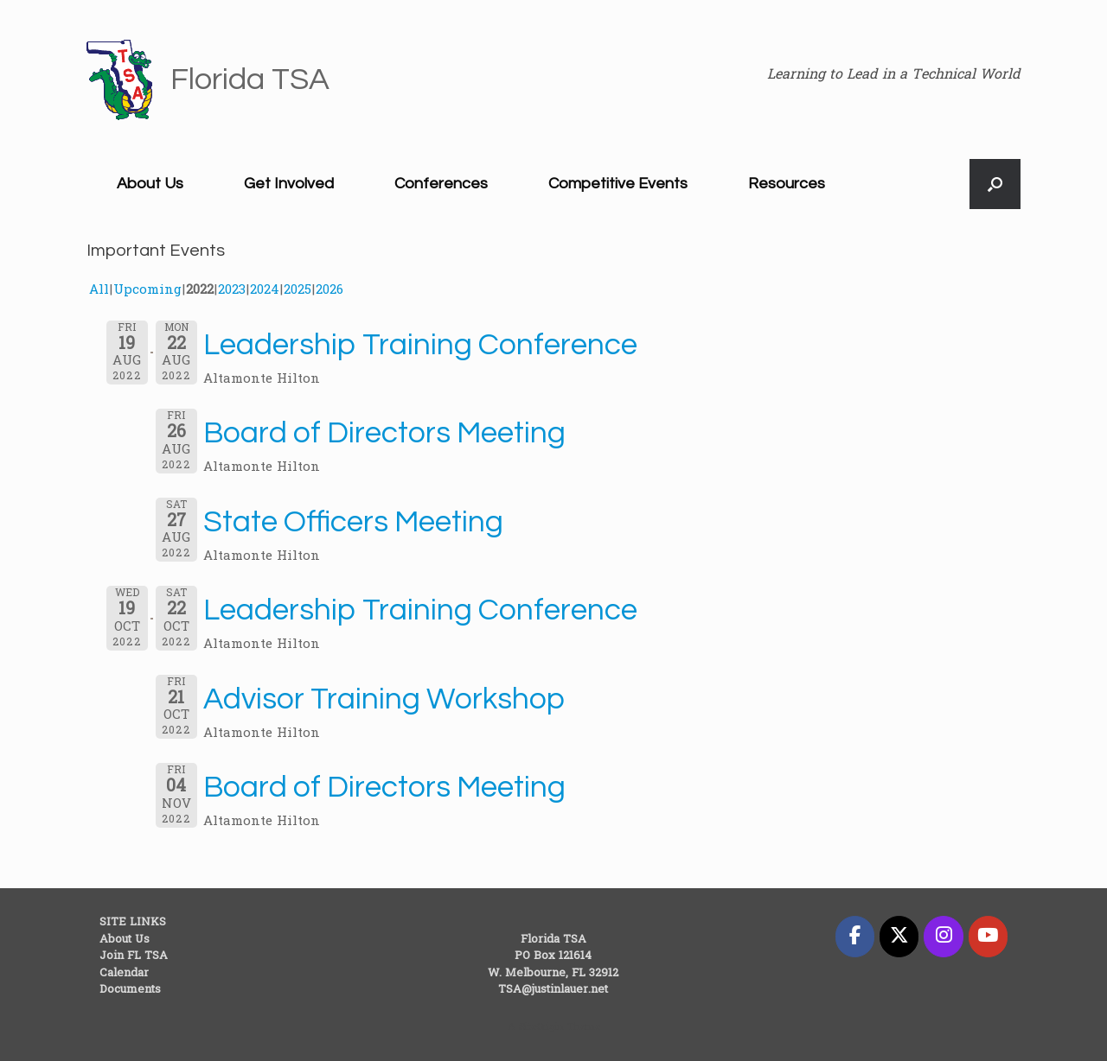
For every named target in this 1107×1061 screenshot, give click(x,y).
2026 (329, 290)
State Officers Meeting (353, 521)
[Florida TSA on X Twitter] (899, 936)
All (99, 290)
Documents (130, 990)
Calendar (124, 973)
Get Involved (289, 183)
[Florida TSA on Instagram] (943, 936)
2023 (232, 290)
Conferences (441, 183)
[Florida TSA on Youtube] (988, 936)
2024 (264, 290)
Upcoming (147, 290)
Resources (786, 183)
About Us (150, 183)
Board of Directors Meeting (384, 432)
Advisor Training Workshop (384, 699)
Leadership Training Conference (420, 344)
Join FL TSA (133, 956)
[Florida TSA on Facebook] (854, 936)
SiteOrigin (541, 1027)
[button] (995, 184)
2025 (297, 290)
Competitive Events (618, 183)
